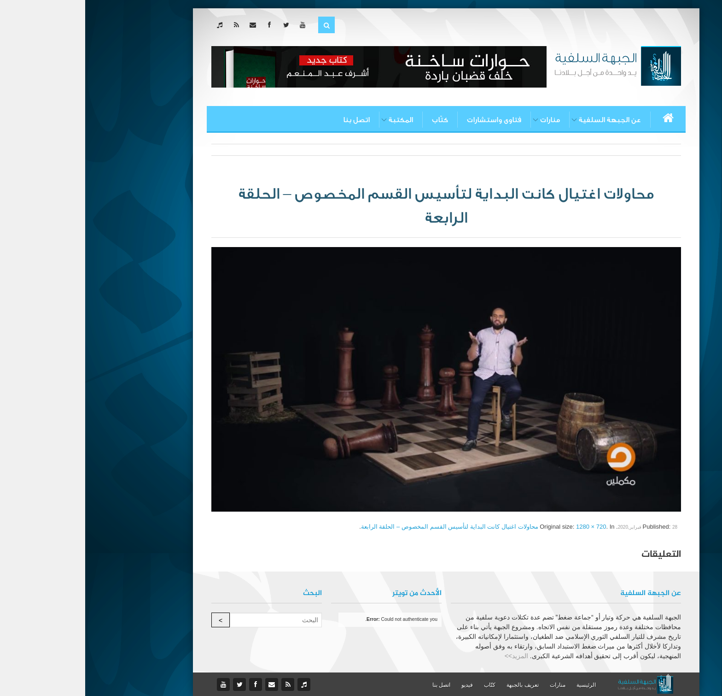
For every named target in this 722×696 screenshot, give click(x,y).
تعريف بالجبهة (437, 685)
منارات (465, 120)
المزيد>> (431, 656)
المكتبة (315, 120)
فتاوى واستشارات (409, 120)
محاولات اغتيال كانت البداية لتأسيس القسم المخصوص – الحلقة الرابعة (364, 526)
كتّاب (355, 120)
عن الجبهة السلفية (525, 120)
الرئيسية (501, 685)
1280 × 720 (506, 526)
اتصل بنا (271, 120)
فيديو (382, 685)
